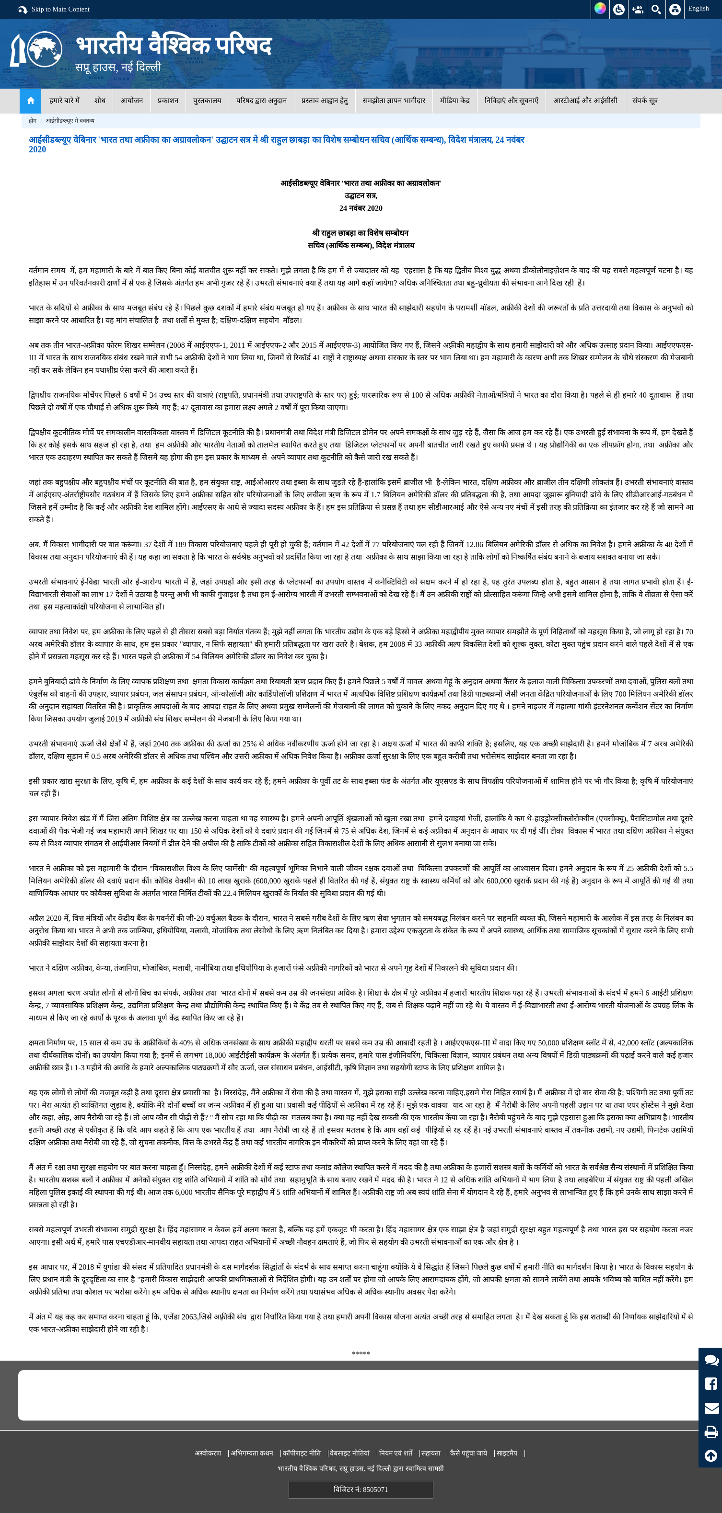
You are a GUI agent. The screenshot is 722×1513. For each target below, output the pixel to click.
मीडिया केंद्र (455, 100)
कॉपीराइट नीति (302, 1453)
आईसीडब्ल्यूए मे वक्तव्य (70, 120)
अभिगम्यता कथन (252, 1453)
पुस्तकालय (207, 100)
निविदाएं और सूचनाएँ (512, 100)
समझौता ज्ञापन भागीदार (394, 100)
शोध (99, 100)
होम (32, 120)
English (698, 8)
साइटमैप (507, 1453)
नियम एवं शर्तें (395, 1453)
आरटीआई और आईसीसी (585, 100)
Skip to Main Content (53, 10)
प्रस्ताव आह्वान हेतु (325, 100)
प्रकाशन (168, 100)
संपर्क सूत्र (645, 100)
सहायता (431, 1453)
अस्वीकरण (208, 1453)
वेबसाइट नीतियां (350, 1453)
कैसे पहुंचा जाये (468, 1453)
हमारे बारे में (64, 100)
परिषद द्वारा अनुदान (261, 100)
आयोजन (131, 100)
